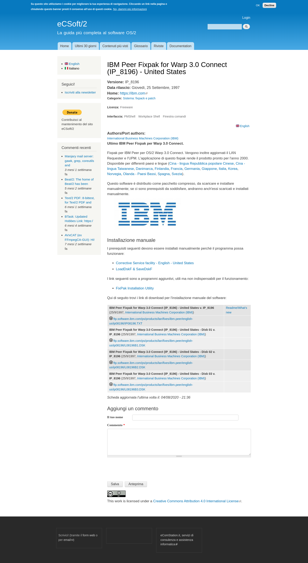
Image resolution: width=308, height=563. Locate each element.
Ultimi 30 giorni (85, 46)
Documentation (180, 46)
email (68, 540)
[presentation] (139, 467)
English (72, 64)
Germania (192, 169)
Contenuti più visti (115, 46)
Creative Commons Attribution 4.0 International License (197, 501)
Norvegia (114, 174)
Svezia (177, 174)
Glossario (141, 46)
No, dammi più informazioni (130, 9)
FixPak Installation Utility (135, 288)
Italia (222, 169)
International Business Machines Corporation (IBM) (142, 138)
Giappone (209, 169)
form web (89, 535)
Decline (269, 5)
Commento (116, 425)
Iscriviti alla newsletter (80, 92)
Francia (176, 169)
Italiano (72, 68)
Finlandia (162, 169)
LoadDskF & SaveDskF (134, 269)
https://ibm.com (134, 93)
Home (64, 46)
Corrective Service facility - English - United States (155, 263)
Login (246, 17)
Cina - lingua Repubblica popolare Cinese (201, 163)
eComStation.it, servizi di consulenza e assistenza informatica (177, 540)
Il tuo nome (115, 417)
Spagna (164, 174)
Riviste (159, 46)
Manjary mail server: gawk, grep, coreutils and (79, 160)
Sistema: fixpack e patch (139, 98)
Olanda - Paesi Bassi (139, 174)
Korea (232, 169)
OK (258, 5)
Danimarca (144, 169)
